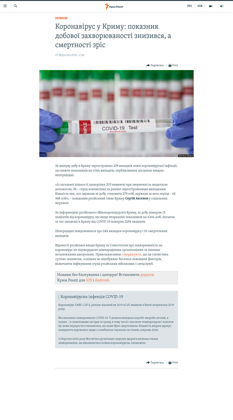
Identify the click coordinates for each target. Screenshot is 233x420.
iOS (89, 280)
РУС (189, 6)
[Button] (155, 65)
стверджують (131, 254)
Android (102, 280)
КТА (200, 6)
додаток (147, 275)
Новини (61, 18)
